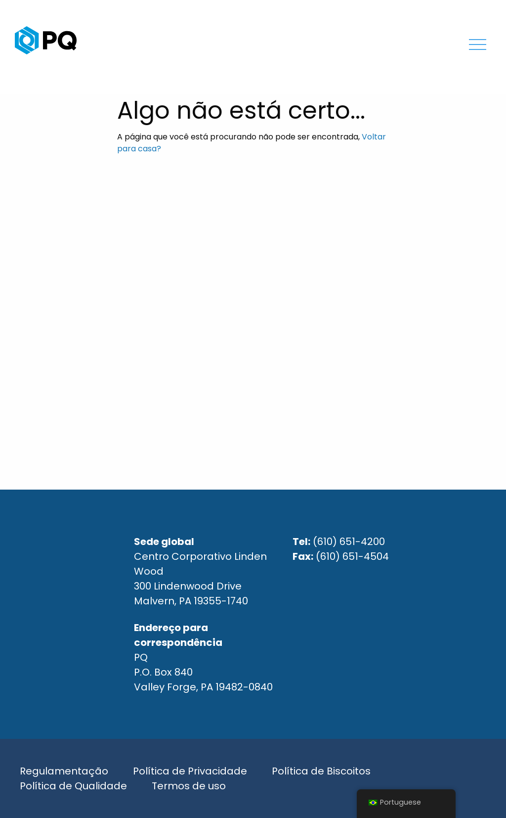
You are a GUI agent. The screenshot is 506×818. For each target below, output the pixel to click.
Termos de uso (189, 786)
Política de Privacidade (190, 771)
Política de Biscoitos (321, 771)
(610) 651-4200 (349, 541)
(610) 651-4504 (352, 556)
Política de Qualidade (73, 786)
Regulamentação (64, 771)
